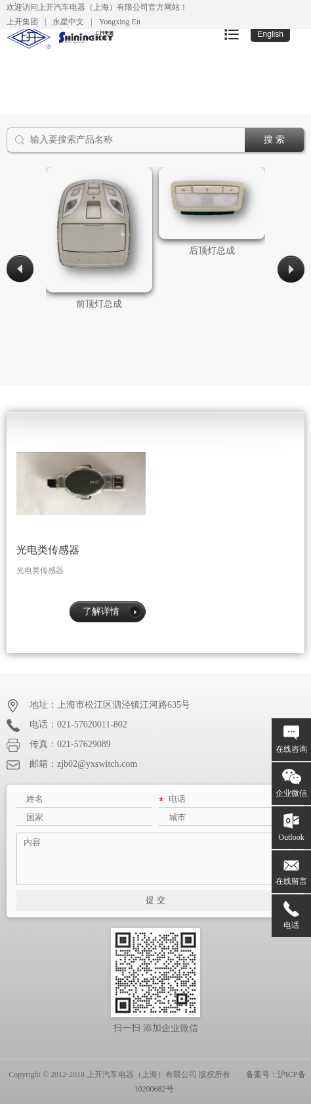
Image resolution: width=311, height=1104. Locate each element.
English (270, 34)
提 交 (155, 900)
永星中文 (68, 21)
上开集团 (22, 21)
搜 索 (274, 140)
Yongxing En (119, 21)
